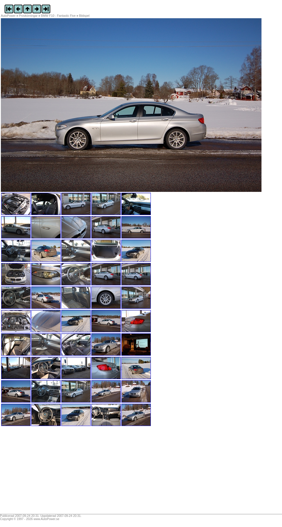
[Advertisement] (37, 472)
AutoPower (8, 15)
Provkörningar (28, 15)
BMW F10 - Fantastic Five (58, 15)
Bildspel (84, 15)
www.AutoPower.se (46, 519)
